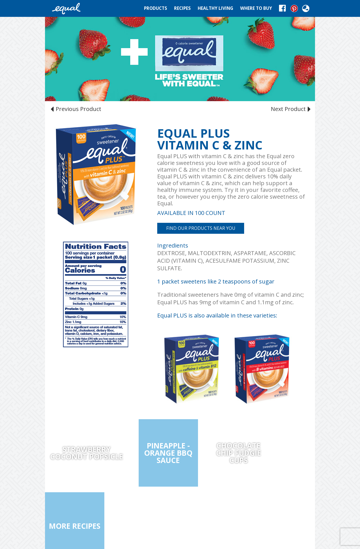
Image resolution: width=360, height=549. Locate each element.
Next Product (290, 108)
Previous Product (77, 108)
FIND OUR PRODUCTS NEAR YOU (200, 228)
